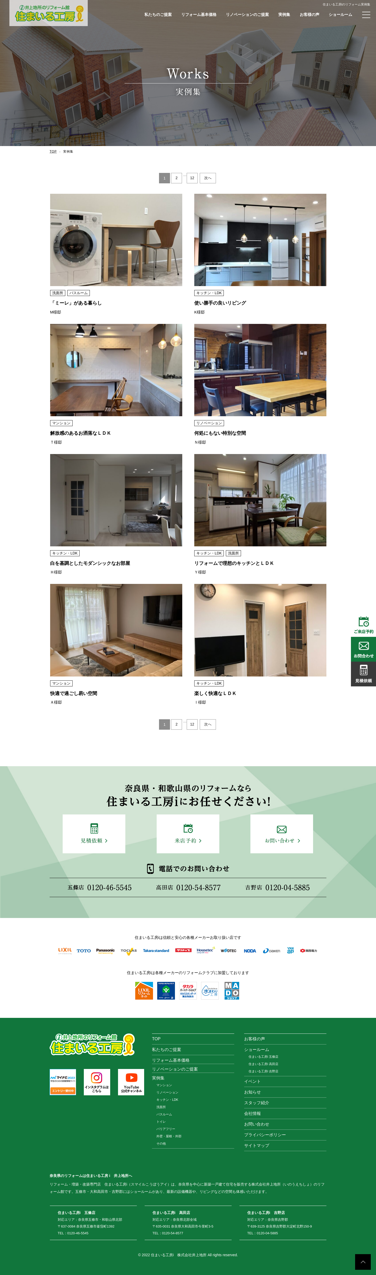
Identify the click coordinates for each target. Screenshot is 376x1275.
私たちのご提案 (158, 14)
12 (192, 178)
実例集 (284, 14)
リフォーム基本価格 (198, 14)
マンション (164, 1085)
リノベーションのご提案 (247, 14)
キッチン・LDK (167, 1100)
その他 (161, 1143)
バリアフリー (165, 1129)
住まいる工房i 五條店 (263, 1057)
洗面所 (161, 1107)
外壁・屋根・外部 (168, 1136)
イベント (252, 1081)
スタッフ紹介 (256, 1103)
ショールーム (340, 14)
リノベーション (167, 1092)
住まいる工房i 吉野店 (263, 1071)
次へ (208, 178)
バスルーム (164, 1114)
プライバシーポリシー (265, 1135)
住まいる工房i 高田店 (263, 1064)
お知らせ (252, 1092)
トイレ (161, 1121)
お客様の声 (309, 14)
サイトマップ (256, 1145)
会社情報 (252, 1113)
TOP (53, 151)
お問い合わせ (256, 1124)
